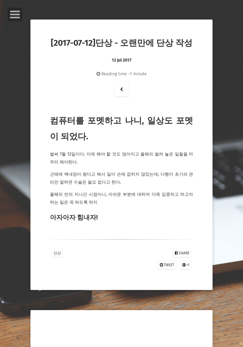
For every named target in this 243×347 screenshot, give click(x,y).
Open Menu (15, 14)
